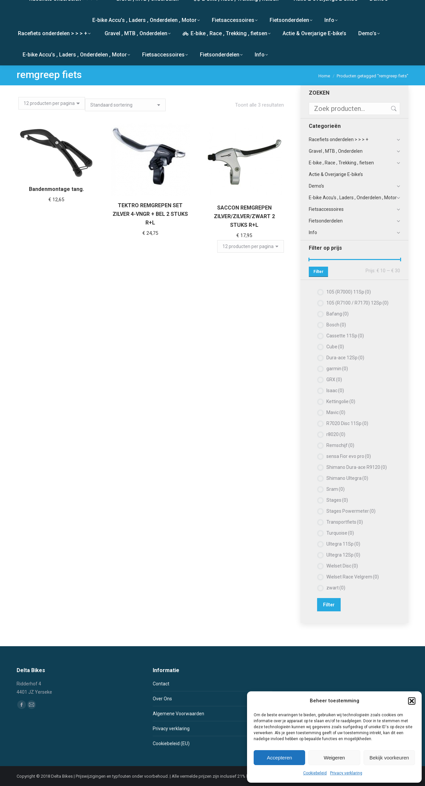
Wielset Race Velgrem (352, 576)
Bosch (336, 324)
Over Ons (162, 698)
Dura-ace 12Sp (345, 357)
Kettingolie (340, 401)
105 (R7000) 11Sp (348, 292)
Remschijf (340, 445)
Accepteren (279, 757)
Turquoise (340, 533)
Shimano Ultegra (347, 478)
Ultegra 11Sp (343, 544)
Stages (337, 500)
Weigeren (334, 757)
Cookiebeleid (315, 773)
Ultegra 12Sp (343, 555)
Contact (161, 683)
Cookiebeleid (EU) (171, 743)
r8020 (335, 434)
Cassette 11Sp (345, 335)
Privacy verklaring (346, 773)
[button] (411, 701)
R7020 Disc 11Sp (347, 423)
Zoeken (393, 108)
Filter (318, 271)
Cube (335, 346)
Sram (335, 489)
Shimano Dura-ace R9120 (356, 467)
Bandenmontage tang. (56, 189)
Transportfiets (344, 522)
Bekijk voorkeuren (389, 757)
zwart (335, 587)
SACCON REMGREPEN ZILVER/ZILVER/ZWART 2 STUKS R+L (244, 213)
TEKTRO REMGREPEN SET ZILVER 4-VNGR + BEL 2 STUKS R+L (150, 214)
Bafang (337, 313)
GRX (334, 379)
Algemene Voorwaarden (178, 713)
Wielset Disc (342, 565)
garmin (337, 368)
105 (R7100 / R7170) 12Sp (357, 303)
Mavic (335, 412)
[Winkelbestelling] (125, 105)
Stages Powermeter (351, 511)
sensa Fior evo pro (348, 456)
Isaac (335, 390)
